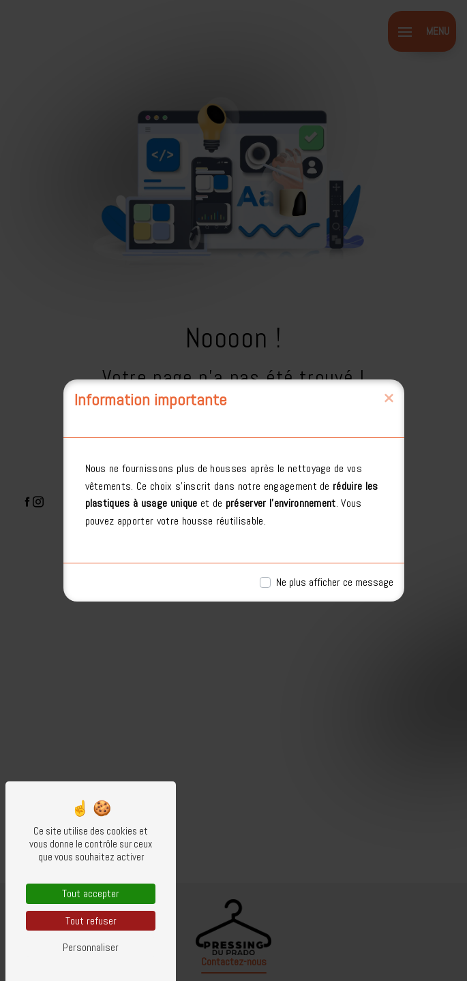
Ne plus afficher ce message (334, 582)
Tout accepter (90, 893)
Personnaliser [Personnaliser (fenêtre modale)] (91, 947)
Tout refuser (91, 921)
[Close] (388, 398)
